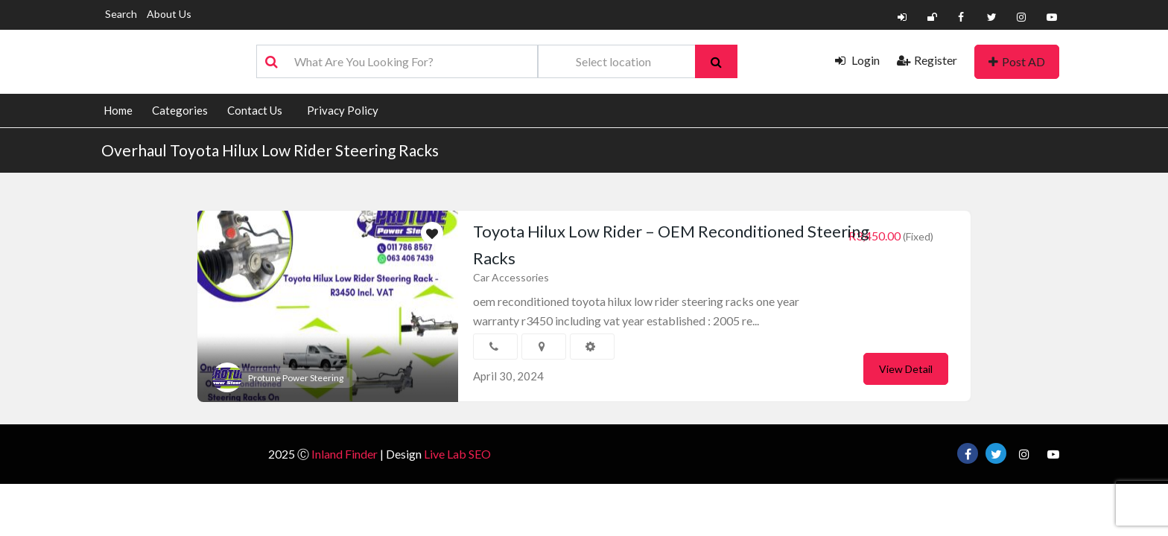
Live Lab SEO (457, 454)
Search (121, 13)
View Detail (906, 369)
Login (857, 60)
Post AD (1016, 61)
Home (118, 110)
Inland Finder (344, 454)
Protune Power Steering (295, 377)
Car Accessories (511, 277)
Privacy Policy (342, 110)
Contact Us (254, 110)
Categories (180, 110)
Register (927, 60)
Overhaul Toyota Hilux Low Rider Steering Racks (270, 150)
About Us (169, 13)
